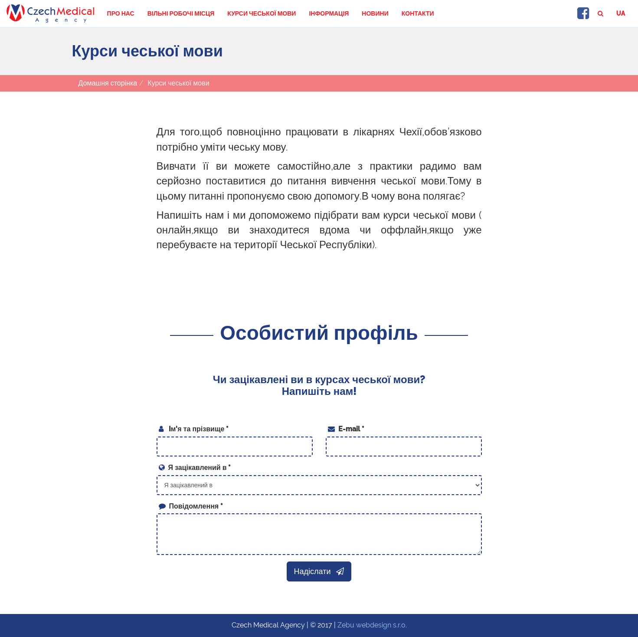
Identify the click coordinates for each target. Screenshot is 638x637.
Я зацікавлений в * (195, 467)
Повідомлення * (191, 506)
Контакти (418, 13)
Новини (375, 13)
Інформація (329, 13)
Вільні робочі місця (181, 13)
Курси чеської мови (261, 13)
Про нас (120, 13)
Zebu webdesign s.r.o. (372, 625)
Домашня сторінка (108, 83)
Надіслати (319, 571)
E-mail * (346, 429)
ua (620, 13)
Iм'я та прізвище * (194, 429)
